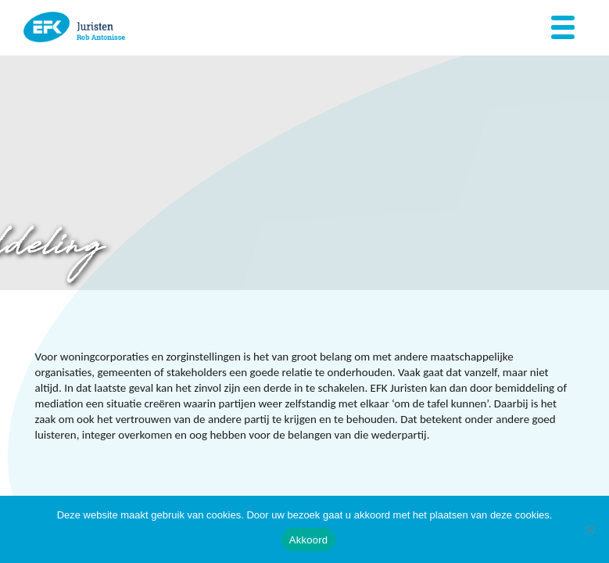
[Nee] (589, 529)
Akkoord (308, 540)
